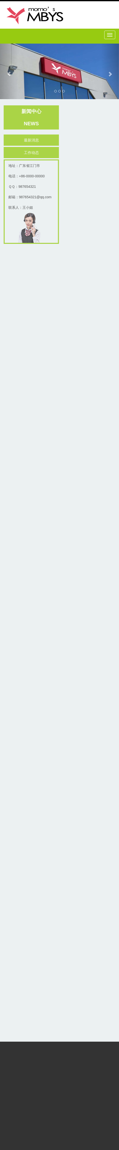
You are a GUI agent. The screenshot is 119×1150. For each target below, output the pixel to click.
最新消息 (32, 140)
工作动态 (32, 152)
